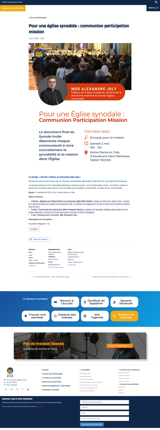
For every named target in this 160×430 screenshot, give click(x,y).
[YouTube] (23, 390)
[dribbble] (17, 390)
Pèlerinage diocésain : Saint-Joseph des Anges (52, 277)
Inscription (34, 229)
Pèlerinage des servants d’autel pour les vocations (111, 277)
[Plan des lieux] (98, 259)
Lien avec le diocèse (87, 398)
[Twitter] (12, 390)
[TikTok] (28, 390)
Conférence (32, 265)
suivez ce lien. (40, 406)
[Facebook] (6, 390)
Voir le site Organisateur (55, 267)
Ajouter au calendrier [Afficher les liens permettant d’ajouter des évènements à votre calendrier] (40, 239)
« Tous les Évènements (38, 18)
